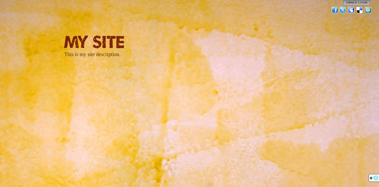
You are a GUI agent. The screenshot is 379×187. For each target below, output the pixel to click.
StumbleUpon (368, 10)
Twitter (343, 10)
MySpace (351, 10)
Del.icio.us (359, 10)
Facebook (334, 10)
